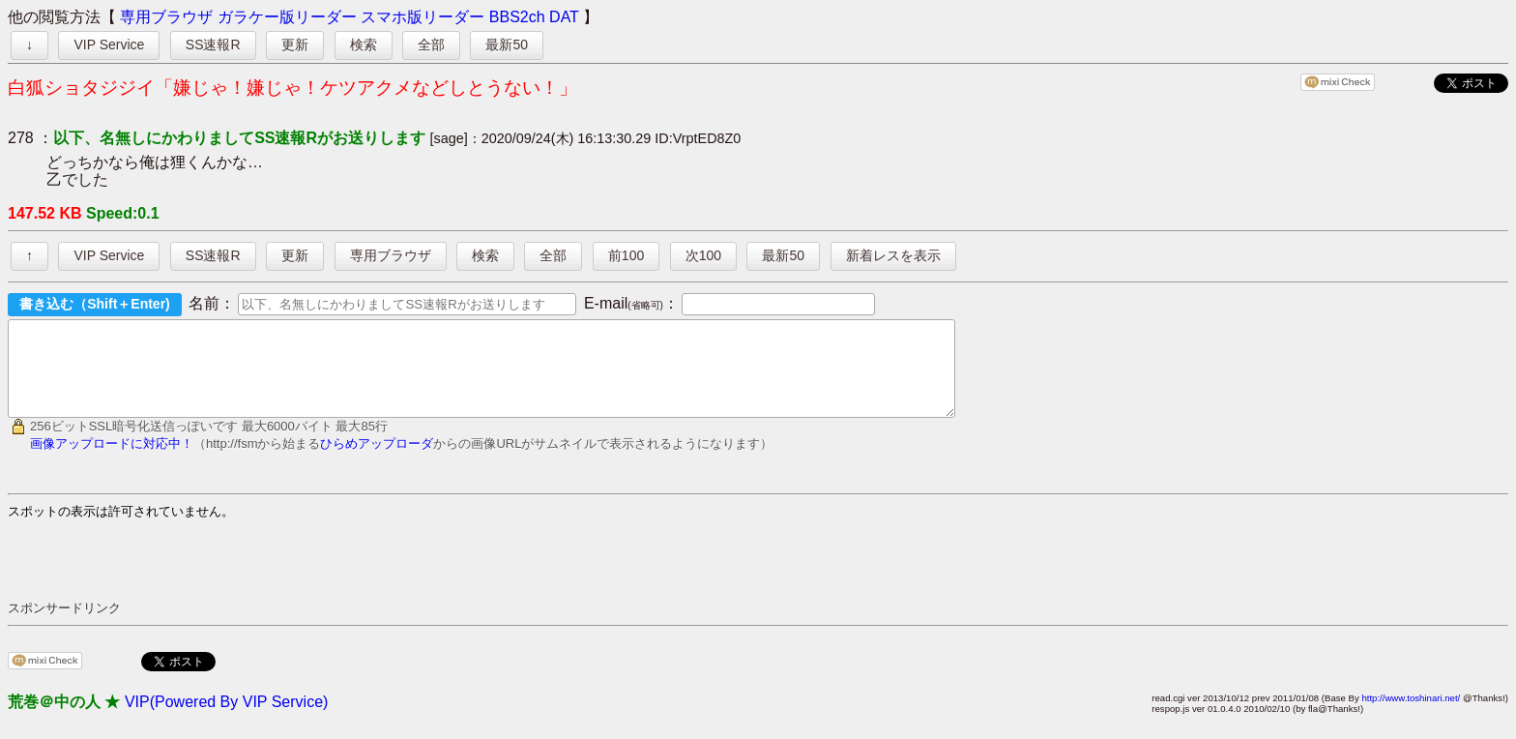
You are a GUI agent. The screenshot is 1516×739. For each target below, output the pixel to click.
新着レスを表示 (893, 255)
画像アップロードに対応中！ (111, 461)
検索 (363, 44)
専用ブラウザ (166, 17)
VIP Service (108, 44)
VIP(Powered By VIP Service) (226, 719)
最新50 (506, 44)
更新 (294, 44)
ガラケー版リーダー (287, 17)
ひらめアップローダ (376, 461)
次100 (703, 255)
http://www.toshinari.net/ (1410, 715)
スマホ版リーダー (422, 17)
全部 (431, 44)
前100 (626, 255)
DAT (564, 17)
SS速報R (213, 44)
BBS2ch (517, 17)
